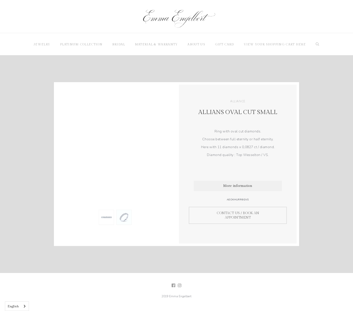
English (13, 306)
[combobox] (17, 306)
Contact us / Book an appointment (238, 215)
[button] (42, 44)
